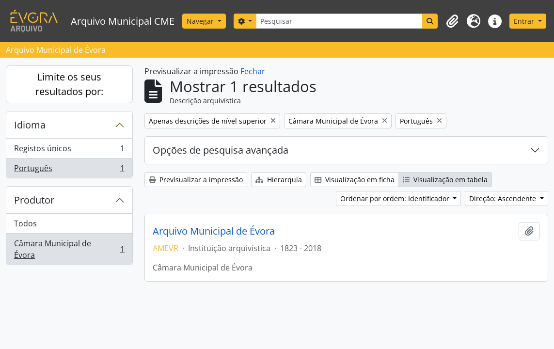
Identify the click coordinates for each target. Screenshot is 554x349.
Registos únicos (69, 151)
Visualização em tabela (445, 179)
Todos (25, 223)
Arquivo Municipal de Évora (214, 231)
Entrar (525, 21)
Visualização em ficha (355, 179)
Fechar (252, 71)
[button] (452, 21)
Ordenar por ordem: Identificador (395, 198)
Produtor (34, 199)
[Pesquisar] (339, 21)
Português (69, 170)
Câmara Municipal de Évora (69, 249)
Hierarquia (278, 179)
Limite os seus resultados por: (69, 84)
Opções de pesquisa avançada (220, 150)
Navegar (201, 21)
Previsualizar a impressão (196, 179)
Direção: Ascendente (503, 198)
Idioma (30, 124)
